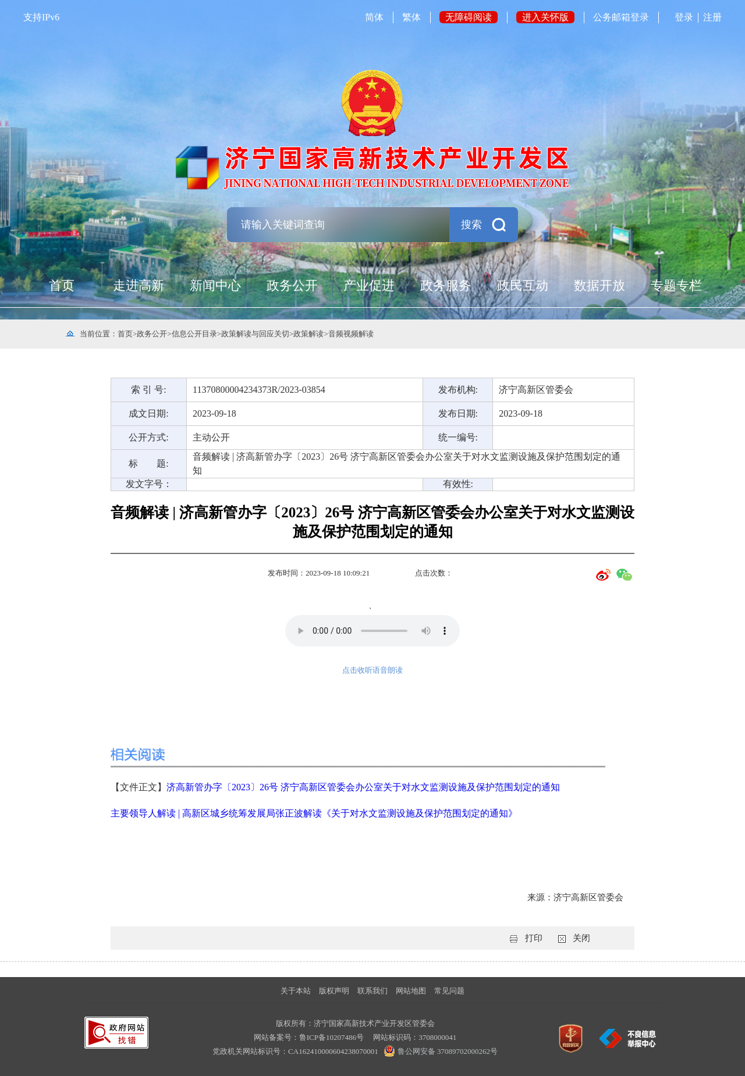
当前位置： (99, 333)
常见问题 (449, 990)
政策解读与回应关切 (255, 333)
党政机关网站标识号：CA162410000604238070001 (296, 1051)
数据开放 (599, 285)
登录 (684, 17)
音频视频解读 (351, 333)
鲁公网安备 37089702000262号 (439, 1051)
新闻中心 (215, 285)
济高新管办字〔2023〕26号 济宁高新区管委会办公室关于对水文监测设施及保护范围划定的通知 (363, 787)
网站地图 (411, 990)
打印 (533, 938)
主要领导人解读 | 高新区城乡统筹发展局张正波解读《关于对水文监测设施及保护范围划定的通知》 (314, 813)
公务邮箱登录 (621, 17)
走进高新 (138, 285)
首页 (61, 285)
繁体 (411, 17)
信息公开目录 (194, 333)
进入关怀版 (545, 17)
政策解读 (308, 333)
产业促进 (369, 285)
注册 (712, 17)
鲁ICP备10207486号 (331, 1037)
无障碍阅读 (468, 17)
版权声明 (334, 990)
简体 (374, 17)
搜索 (471, 224)
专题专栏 (676, 285)
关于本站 (296, 990)
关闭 (581, 938)
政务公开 (292, 285)
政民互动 (522, 285)
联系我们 (372, 990)
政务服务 (445, 285)
